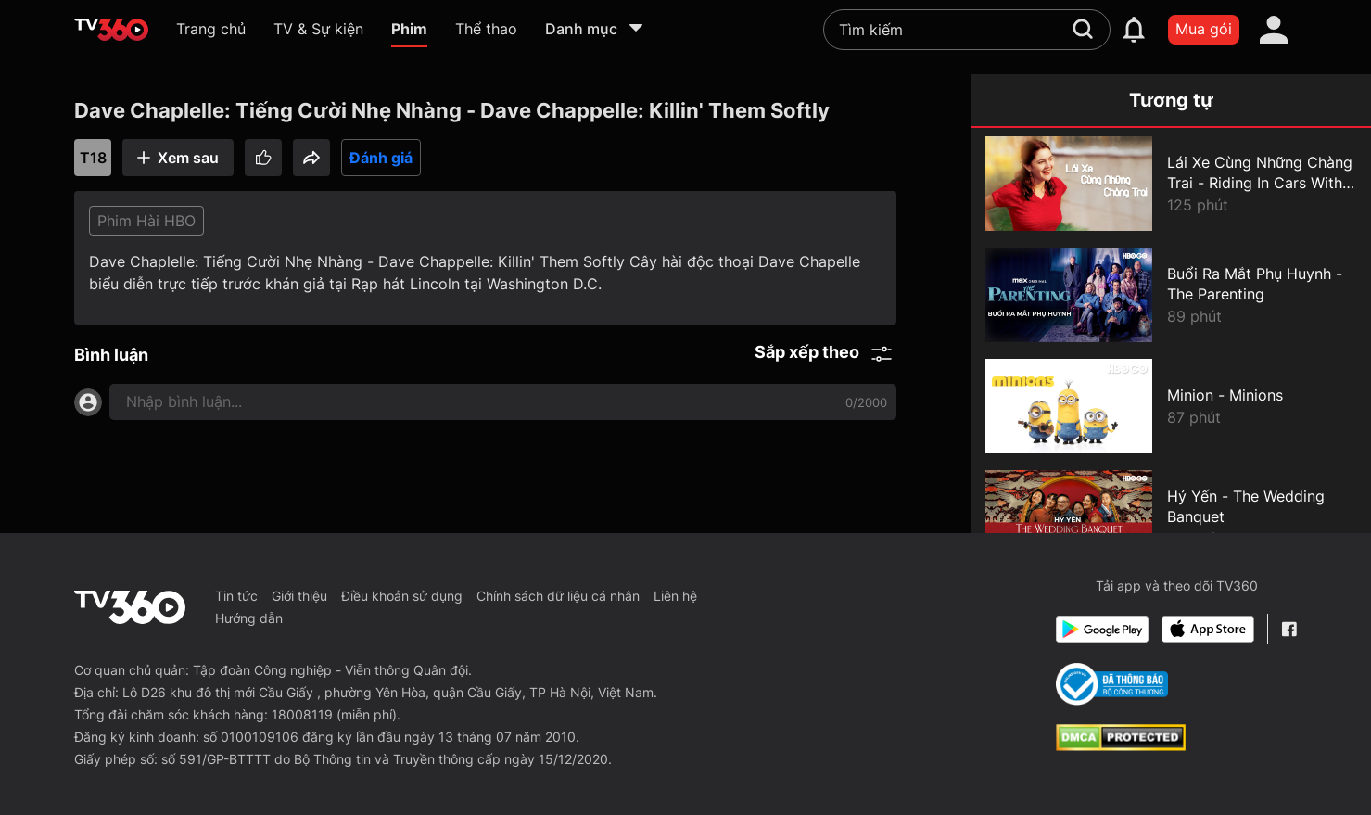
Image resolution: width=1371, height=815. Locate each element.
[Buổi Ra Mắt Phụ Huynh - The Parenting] (1171, 294)
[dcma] (1121, 745)
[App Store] (1208, 629)
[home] (111, 30)
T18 (93, 157)
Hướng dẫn (249, 618)
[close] (1324, 55)
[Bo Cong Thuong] (1112, 684)
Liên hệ (675, 596)
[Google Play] (1102, 629)
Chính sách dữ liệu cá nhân (558, 596)
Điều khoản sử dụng (402, 596)
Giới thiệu (299, 596)
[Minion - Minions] (1171, 406)
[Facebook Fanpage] (1289, 629)
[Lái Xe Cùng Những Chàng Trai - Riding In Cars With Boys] (1171, 183)
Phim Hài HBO (146, 220)
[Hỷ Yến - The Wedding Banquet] (1171, 517)
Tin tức (236, 596)
